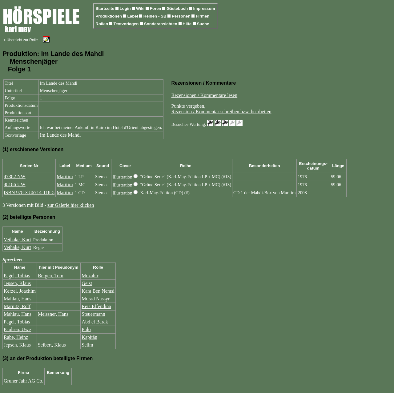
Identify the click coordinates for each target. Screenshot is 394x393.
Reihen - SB (155, 16)
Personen (181, 16)
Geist (87, 283)
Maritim (65, 176)
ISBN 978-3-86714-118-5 (29, 192)
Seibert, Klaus (52, 344)
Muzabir (90, 275)
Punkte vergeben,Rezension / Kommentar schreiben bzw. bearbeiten (221, 108)
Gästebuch (178, 8)
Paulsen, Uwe (17, 329)
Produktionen (109, 16)
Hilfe (188, 24)
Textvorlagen (126, 24)
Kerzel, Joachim (20, 291)
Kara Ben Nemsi (98, 291)
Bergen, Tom (50, 275)
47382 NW (15, 176)
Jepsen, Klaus (17, 283)
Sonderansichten (161, 24)
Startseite (105, 8)
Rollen (102, 24)
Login (125, 8)
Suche (203, 24)
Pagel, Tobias (17, 275)
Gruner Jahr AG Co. (23, 380)
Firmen (202, 16)
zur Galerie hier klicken (70, 205)
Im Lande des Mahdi (60, 135)
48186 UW (15, 184)
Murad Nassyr (96, 298)
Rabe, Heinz (16, 337)
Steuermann (93, 314)
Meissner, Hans (53, 314)
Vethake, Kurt (17, 239)
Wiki (141, 8)
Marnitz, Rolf (17, 306)
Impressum (204, 8)
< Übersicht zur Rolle (20, 40)
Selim (87, 344)
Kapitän (89, 337)
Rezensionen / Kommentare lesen (204, 95)
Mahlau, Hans (17, 298)
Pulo (86, 329)
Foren (156, 8)
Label (133, 16)
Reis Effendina (96, 306)
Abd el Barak (95, 321)
